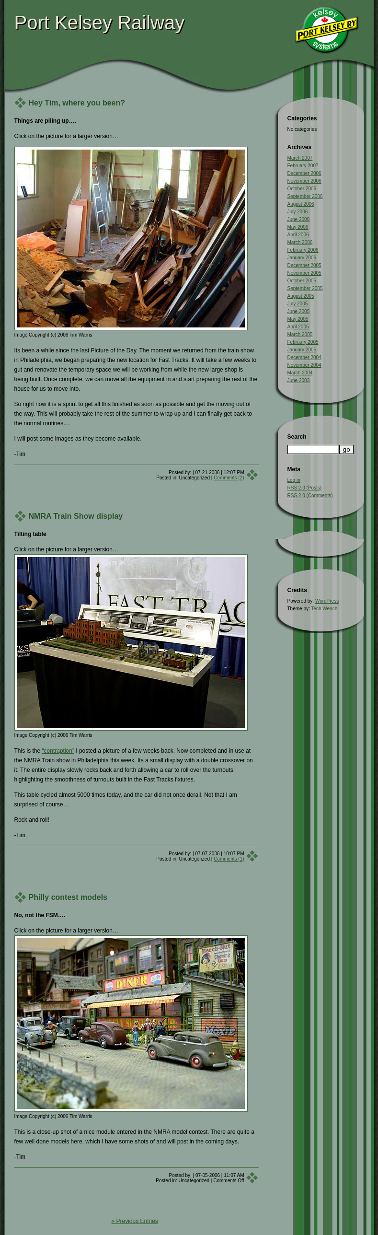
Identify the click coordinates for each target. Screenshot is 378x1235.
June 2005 (298, 311)
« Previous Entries (134, 1221)
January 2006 (302, 257)
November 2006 (304, 181)
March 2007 (300, 158)
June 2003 (298, 380)
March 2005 (300, 334)
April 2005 (298, 326)
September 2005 (305, 288)
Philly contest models (68, 897)
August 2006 (300, 204)
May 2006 (298, 227)
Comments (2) (229, 477)
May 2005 (298, 319)
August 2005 (300, 296)
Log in (293, 480)
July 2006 (297, 211)
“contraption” (58, 750)
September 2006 (305, 196)
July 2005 (297, 303)
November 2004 (304, 365)
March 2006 (300, 242)
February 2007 (303, 165)
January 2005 (302, 349)
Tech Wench (324, 608)
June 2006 (298, 219)
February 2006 (303, 250)
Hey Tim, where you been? (77, 103)
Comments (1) (229, 859)
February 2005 (303, 342)
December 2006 (304, 173)
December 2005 (304, 265)
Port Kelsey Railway (99, 22)
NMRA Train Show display (76, 516)
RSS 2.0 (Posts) (304, 487)
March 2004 (300, 372)
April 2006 (298, 234)
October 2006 (302, 188)
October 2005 (302, 280)
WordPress (327, 601)
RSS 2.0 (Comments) (310, 495)
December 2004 (304, 357)
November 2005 (304, 273)
